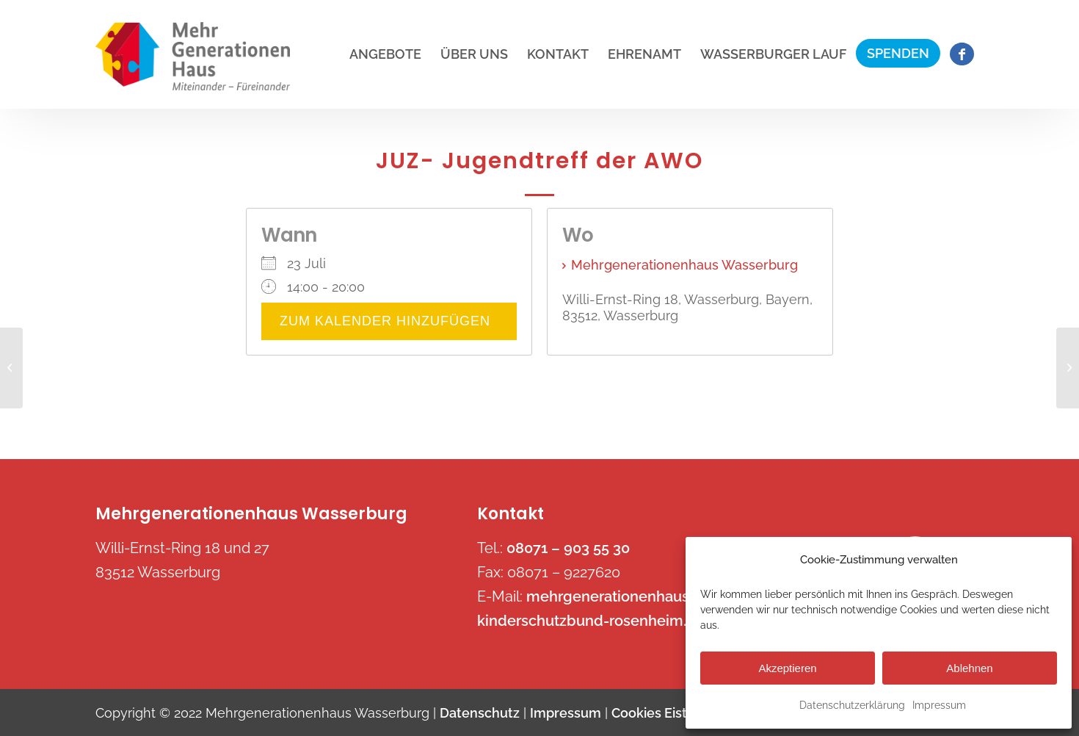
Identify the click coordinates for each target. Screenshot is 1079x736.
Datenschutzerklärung (852, 705)
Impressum (939, 705)
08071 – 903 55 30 (568, 548)
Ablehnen (969, 668)
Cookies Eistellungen (677, 713)
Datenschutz (480, 713)
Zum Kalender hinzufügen (389, 321)
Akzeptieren (787, 668)
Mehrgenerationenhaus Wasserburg (684, 265)
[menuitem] (385, 54)
